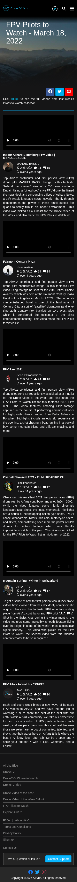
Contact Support (58, 859)
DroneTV (9, 772)
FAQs (6, 820)
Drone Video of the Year (18, 793)
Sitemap (8, 839)
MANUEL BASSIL (27, 163)
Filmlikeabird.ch (26, 483)
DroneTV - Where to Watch (20, 778)
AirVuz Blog (10, 765)
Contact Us (10, 847)
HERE (15, 99)
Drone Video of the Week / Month (24, 799)
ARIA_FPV (23, 586)
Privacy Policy (12, 833)
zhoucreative (24, 267)
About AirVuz (23, 820)
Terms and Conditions (17, 826)
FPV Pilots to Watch (16, 805)
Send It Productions (28, 375)
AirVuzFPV (23, 690)
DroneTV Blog (12, 784)
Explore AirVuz (12, 812)
